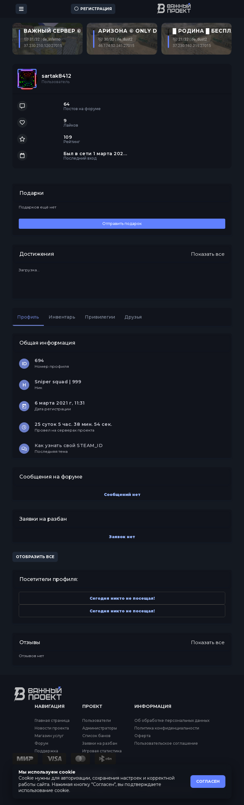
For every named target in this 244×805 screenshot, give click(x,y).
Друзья (133, 317)
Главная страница (52, 721)
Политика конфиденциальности (166, 728)
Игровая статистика (102, 751)
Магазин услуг (49, 736)
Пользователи (96, 721)
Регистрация (93, 8)
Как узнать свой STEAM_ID (69, 445)
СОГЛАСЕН (208, 781)
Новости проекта (52, 728)
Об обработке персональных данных (171, 721)
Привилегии (100, 317)
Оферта (142, 736)
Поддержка (46, 751)
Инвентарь (62, 317)
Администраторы (99, 728)
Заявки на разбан (99, 743)
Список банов (96, 736)
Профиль (28, 317)
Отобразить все (35, 556)
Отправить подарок (122, 223)
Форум (41, 743)
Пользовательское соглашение (166, 743)
